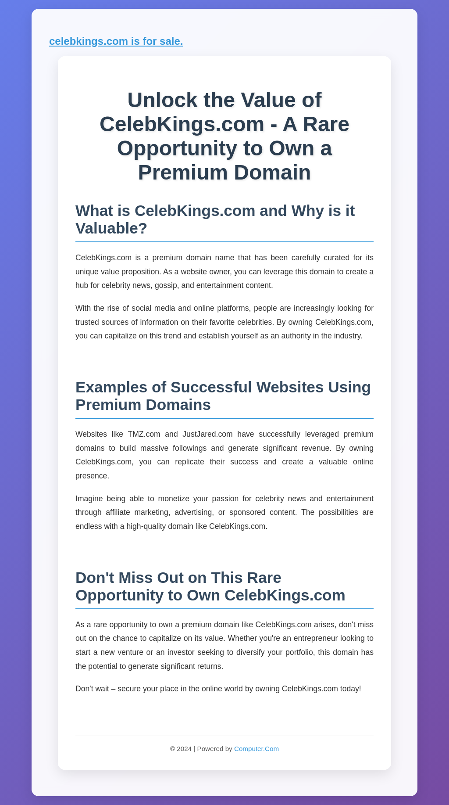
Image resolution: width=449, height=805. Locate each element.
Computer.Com (256, 748)
